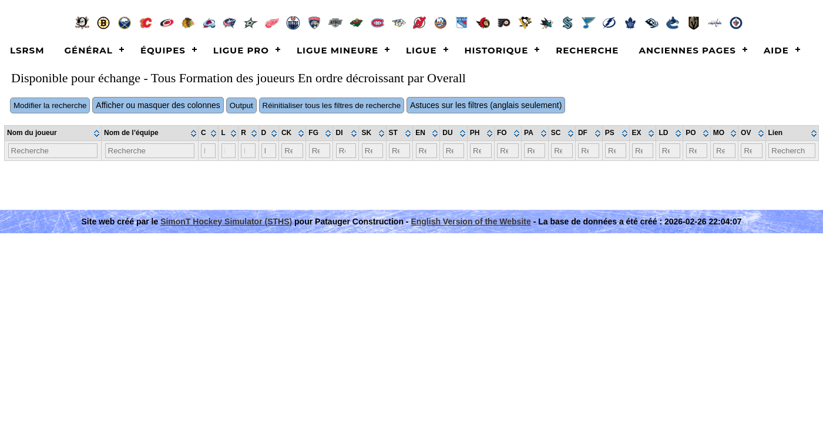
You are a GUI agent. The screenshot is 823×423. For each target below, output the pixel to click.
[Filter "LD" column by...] (669, 150)
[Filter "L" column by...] (228, 150)
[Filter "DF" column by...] (588, 150)
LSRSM (27, 50)
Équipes (163, 50)
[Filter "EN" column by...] (426, 150)
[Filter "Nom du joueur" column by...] (53, 150)
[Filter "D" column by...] (268, 150)
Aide (776, 50)
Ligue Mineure (337, 50)
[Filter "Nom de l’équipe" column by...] (150, 150)
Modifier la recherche (50, 105)
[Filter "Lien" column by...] (791, 150)
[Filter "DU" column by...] (454, 150)
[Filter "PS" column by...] (615, 150)
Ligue (421, 50)
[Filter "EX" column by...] (642, 150)
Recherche (587, 50)
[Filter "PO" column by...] (697, 150)
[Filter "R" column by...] (248, 150)
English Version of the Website (470, 221)
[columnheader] (53, 133)
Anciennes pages (687, 50)
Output (241, 105)
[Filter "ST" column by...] (399, 150)
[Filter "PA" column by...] (534, 150)
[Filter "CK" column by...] (292, 150)
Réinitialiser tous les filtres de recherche (332, 105)
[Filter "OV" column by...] (751, 150)
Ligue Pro (241, 50)
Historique (497, 50)
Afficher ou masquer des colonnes (158, 105)
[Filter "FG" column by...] (319, 150)
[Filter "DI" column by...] (346, 150)
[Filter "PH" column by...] (480, 150)
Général (89, 50)
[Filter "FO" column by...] (507, 150)
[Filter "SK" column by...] (372, 150)
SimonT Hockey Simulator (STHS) (226, 221)
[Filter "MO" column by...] (724, 150)
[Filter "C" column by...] (208, 150)
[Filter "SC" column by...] (561, 150)
